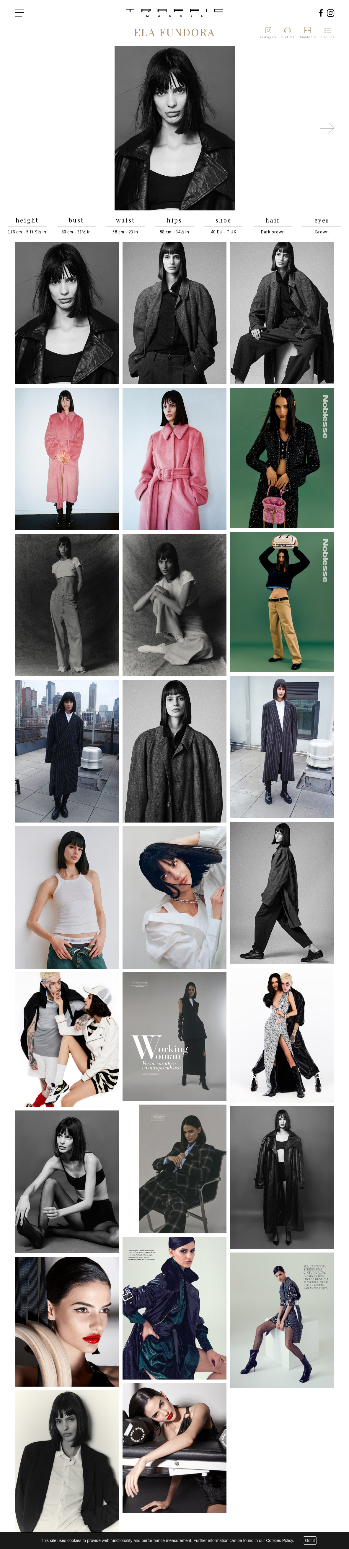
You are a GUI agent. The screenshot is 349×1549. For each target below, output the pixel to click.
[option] (174, 128)
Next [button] (327, 128)
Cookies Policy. (280, 1540)
